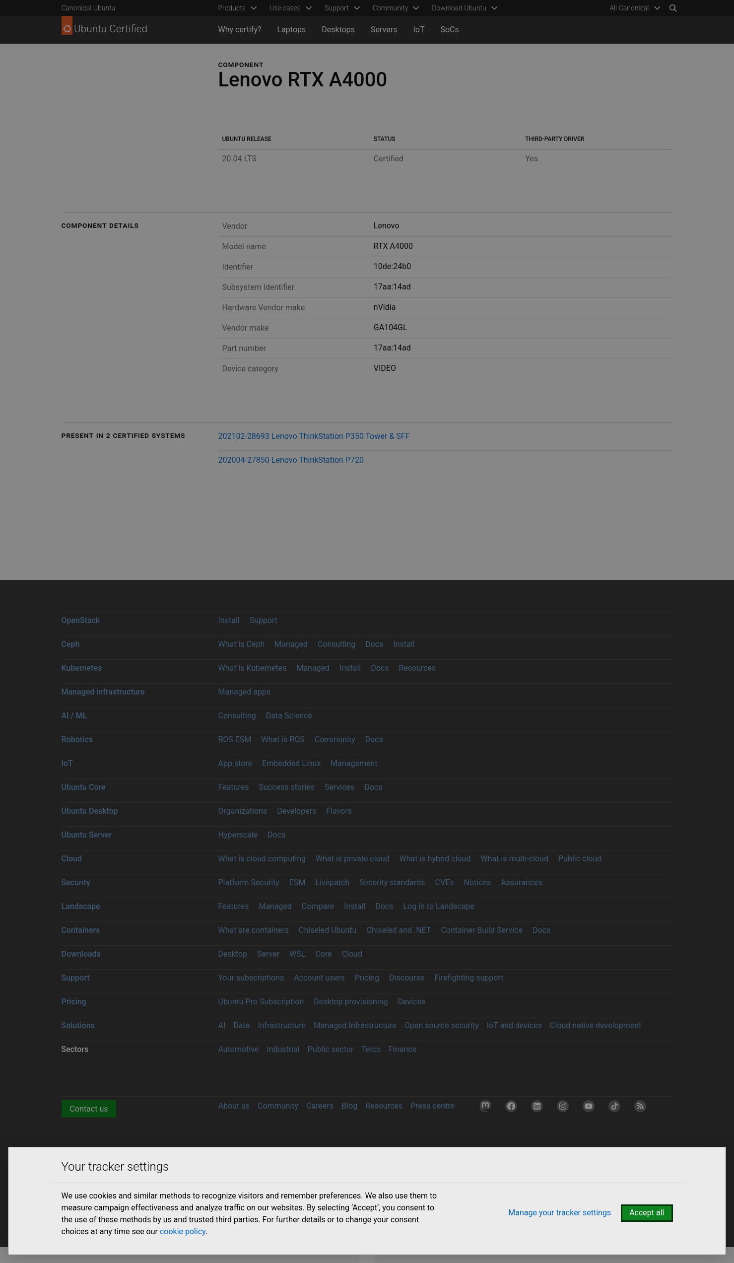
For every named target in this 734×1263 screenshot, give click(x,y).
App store (235, 763)
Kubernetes (82, 668)
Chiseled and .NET (398, 930)
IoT (418, 29)
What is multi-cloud (514, 858)
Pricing (367, 977)
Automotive (238, 1049)
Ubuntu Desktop (90, 811)
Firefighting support (468, 977)
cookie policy (182, 1231)
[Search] (673, 8)
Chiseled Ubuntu (327, 930)
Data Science (289, 715)
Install (229, 620)
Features (233, 787)
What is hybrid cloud (435, 858)
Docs (374, 644)
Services (339, 787)
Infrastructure (281, 1025)
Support (263, 620)
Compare (318, 906)
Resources (417, 668)
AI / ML (74, 715)
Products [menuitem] (232, 8)
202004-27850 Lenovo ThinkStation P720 (291, 460)
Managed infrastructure (103, 692)
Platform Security (248, 882)
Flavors (339, 811)
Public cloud (579, 858)
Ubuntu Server (87, 835)
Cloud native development (595, 1025)
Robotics (77, 739)
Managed (291, 644)
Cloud (72, 858)
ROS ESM (235, 739)
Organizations (242, 811)
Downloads (81, 954)
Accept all (646, 1212)
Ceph (71, 644)
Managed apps (244, 692)
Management (354, 763)
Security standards (392, 882)
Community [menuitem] (390, 8)
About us (234, 1106)
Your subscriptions (251, 977)
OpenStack (81, 620)
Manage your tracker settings (559, 1212)
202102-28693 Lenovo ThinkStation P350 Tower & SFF (314, 436)
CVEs (444, 882)
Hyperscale (238, 835)
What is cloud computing (262, 858)
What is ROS (282, 739)
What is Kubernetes (252, 668)
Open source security (441, 1025)
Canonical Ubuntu (89, 8)
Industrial (283, 1049)
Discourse (406, 977)
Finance (402, 1049)
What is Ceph (241, 644)
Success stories (287, 787)
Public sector (331, 1049)
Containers (81, 930)
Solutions (78, 1025)
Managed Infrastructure (355, 1025)
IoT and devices (514, 1025)
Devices (411, 1001)
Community (335, 739)
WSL (297, 954)
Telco (371, 1049)
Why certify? (240, 29)
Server (268, 954)
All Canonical (629, 8)
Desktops (338, 29)
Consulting (336, 644)
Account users (319, 977)
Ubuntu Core (84, 787)
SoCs (449, 29)
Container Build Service (482, 930)
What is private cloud (353, 858)
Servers (384, 29)
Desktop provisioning (351, 1001)
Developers (296, 811)
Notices (477, 882)
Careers (320, 1106)
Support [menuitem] (337, 8)
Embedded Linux (291, 763)
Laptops (291, 29)
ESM (297, 882)
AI (222, 1025)
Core (323, 954)
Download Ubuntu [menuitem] (459, 8)
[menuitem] (633, 8)
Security (76, 882)
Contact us (89, 1109)
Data (241, 1025)
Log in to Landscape (438, 906)
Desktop (233, 954)
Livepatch (332, 882)
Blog (349, 1106)
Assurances (521, 882)
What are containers (253, 930)
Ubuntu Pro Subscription (261, 1001)
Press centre (432, 1106)
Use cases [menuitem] (285, 8)
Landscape (81, 906)
